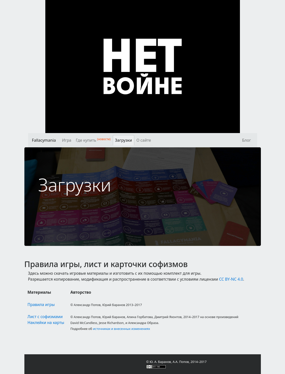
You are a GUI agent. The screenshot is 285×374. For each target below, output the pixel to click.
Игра (66, 140)
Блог (246, 140)
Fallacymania (44, 140)
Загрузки (123, 140)
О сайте (143, 140)
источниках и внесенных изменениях (121, 328)
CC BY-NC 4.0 (231, 279)
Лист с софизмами (45, 316)
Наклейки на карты (46, 322)
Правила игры (41, 304)
